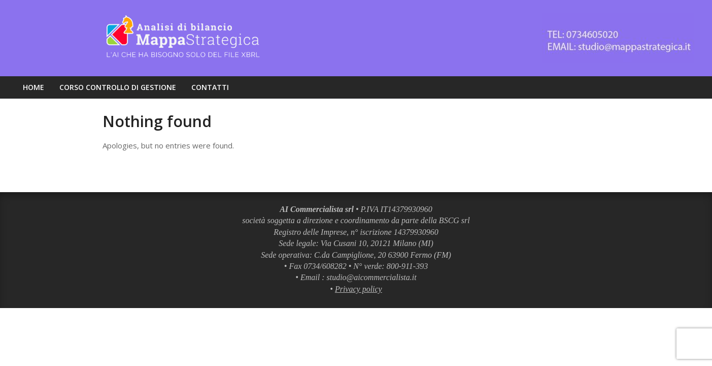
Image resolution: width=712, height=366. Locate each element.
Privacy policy (358, 289)
